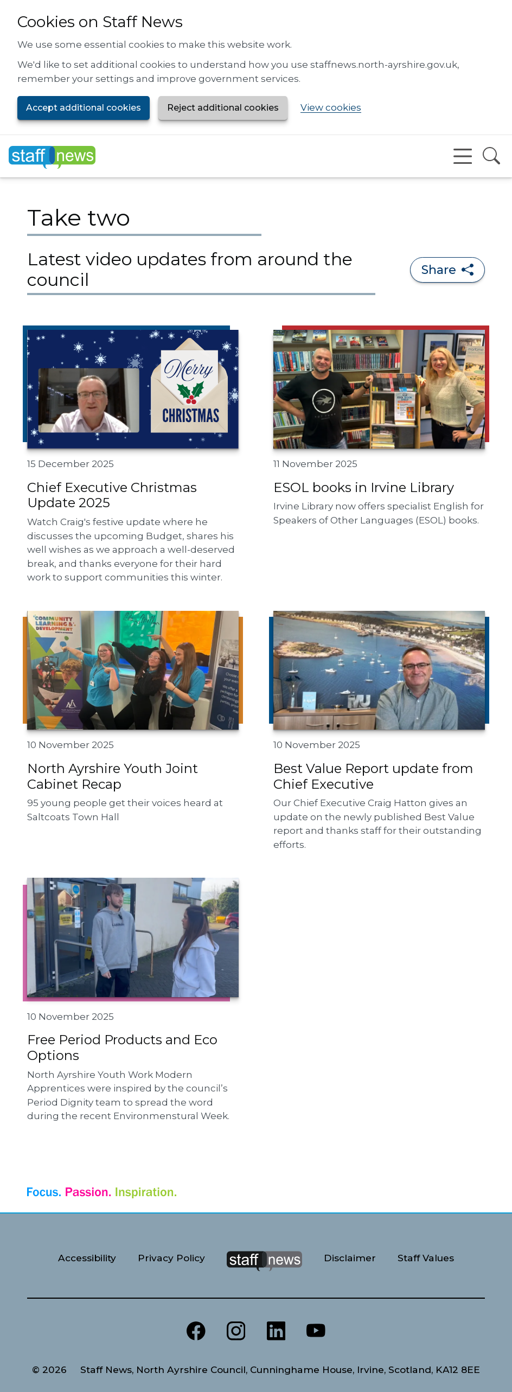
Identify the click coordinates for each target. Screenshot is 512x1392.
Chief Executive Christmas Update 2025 (112, 495)
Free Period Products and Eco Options (122, 1047)
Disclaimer (350, 1257)
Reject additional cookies (223, 108)
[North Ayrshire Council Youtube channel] (316, 1331)
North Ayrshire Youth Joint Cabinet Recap (112, 776)
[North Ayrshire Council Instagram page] (236, 1331)
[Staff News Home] (52, 156)
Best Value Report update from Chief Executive (373, 776)
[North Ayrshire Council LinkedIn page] (276, 1331)
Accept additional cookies (83, 108)
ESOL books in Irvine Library (363, 487)
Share (447, 270)
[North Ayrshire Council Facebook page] (196, 1331)
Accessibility (87, 1257)
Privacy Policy (171, 1257)
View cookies (330, 107)
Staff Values (426, 1257)
